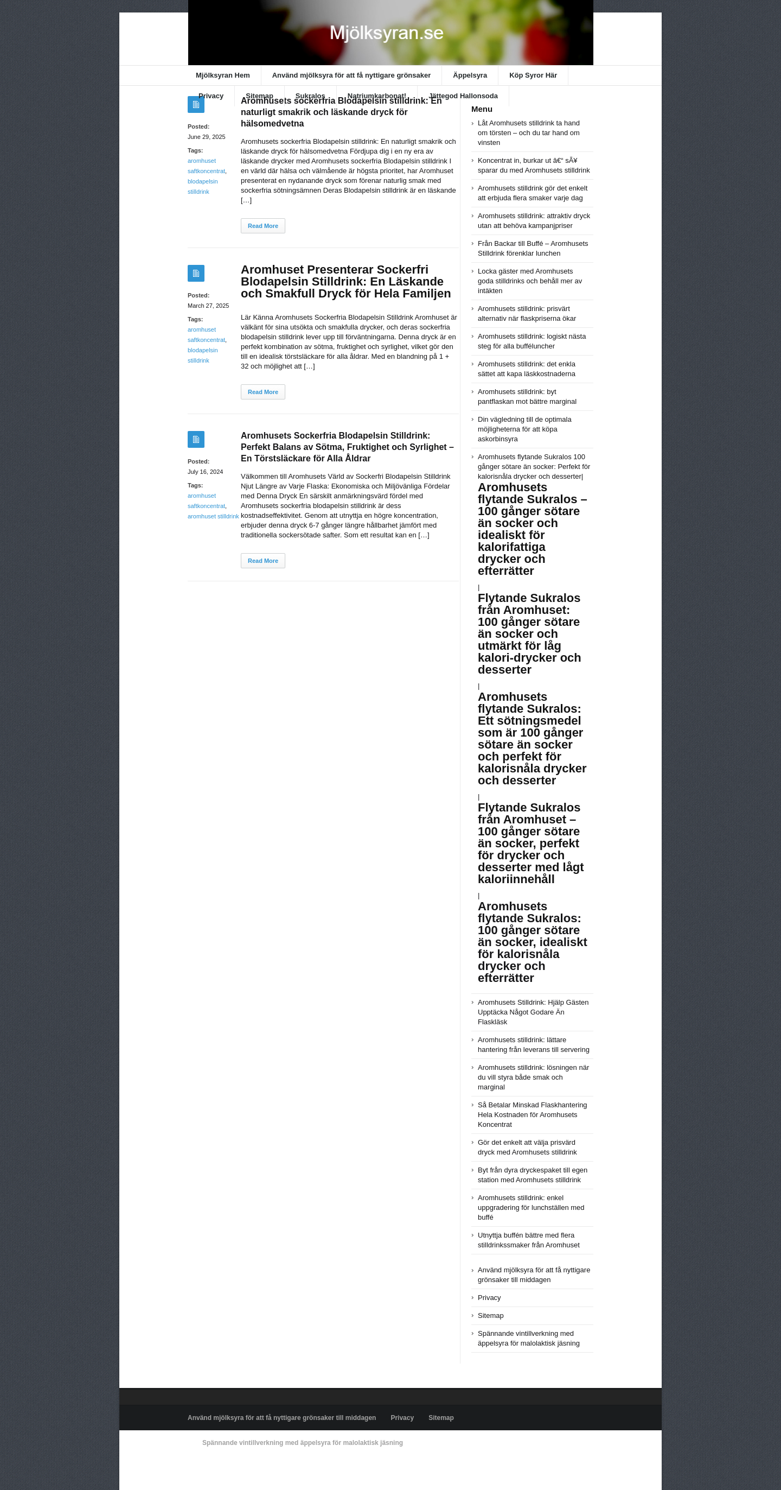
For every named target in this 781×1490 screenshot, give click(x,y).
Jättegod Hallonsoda (463, 96)
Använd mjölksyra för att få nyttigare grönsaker (351, 75)
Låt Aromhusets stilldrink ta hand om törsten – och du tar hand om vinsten (529, 133)
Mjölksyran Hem (223, 75)
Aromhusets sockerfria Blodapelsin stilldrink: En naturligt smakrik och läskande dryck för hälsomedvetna (341, 112)
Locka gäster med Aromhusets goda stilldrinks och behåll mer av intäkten (530, 281)
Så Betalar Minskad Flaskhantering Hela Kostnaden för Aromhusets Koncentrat (532, 1114)
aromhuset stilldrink (213, 516)
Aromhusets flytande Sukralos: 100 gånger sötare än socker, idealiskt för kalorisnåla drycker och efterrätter (532, 942)
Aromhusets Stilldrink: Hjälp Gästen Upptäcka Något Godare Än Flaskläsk (533, 1012)
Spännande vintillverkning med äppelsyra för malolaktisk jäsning (302, 1443)
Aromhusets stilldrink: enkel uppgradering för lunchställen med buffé (531, 1207)
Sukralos (310, 96)
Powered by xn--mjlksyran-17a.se (236, 1468)
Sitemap (259, 96)
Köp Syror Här (533, 75)
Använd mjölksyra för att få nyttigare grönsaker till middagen (282, 1418)
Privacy (211, 96)
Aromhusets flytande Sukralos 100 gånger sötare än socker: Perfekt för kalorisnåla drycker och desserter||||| (534, 676)
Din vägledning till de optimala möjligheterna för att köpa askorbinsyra (525, 429)
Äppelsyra (470, 75)
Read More (263, 226)
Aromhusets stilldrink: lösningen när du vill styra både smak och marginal (533, 1077)
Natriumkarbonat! (377, 96)
